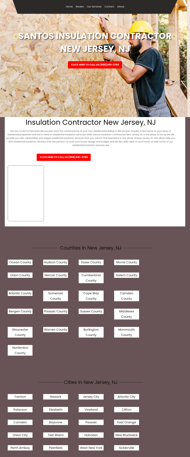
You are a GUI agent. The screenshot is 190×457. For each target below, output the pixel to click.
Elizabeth (159, 350)
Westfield (131, 412)
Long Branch (102, 412)
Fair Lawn (46, 412)
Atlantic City (102, 350)
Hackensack (74, 394)
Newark (45, 350)
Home (69, 6)
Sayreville (102, 394)
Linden (131, 394)
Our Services (94, 6)
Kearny (159, 394)
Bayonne (102, 363)
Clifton (46, 363)
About (120, 6)
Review (80, 6)
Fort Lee (17, 412)
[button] (16, 36)
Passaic (131, 363)
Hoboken (74, 376)
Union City (17, 376)
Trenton (17, 350)
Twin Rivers (46, 376)
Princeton (159, 412)
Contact (109, 6)
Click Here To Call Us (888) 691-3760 (95, 65)
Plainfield (159, 376)
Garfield (74, 412)
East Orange (159, 363)
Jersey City (74, 350)
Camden (74, 363)
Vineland (17, 363)
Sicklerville (45, 394)
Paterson (131, 350)
